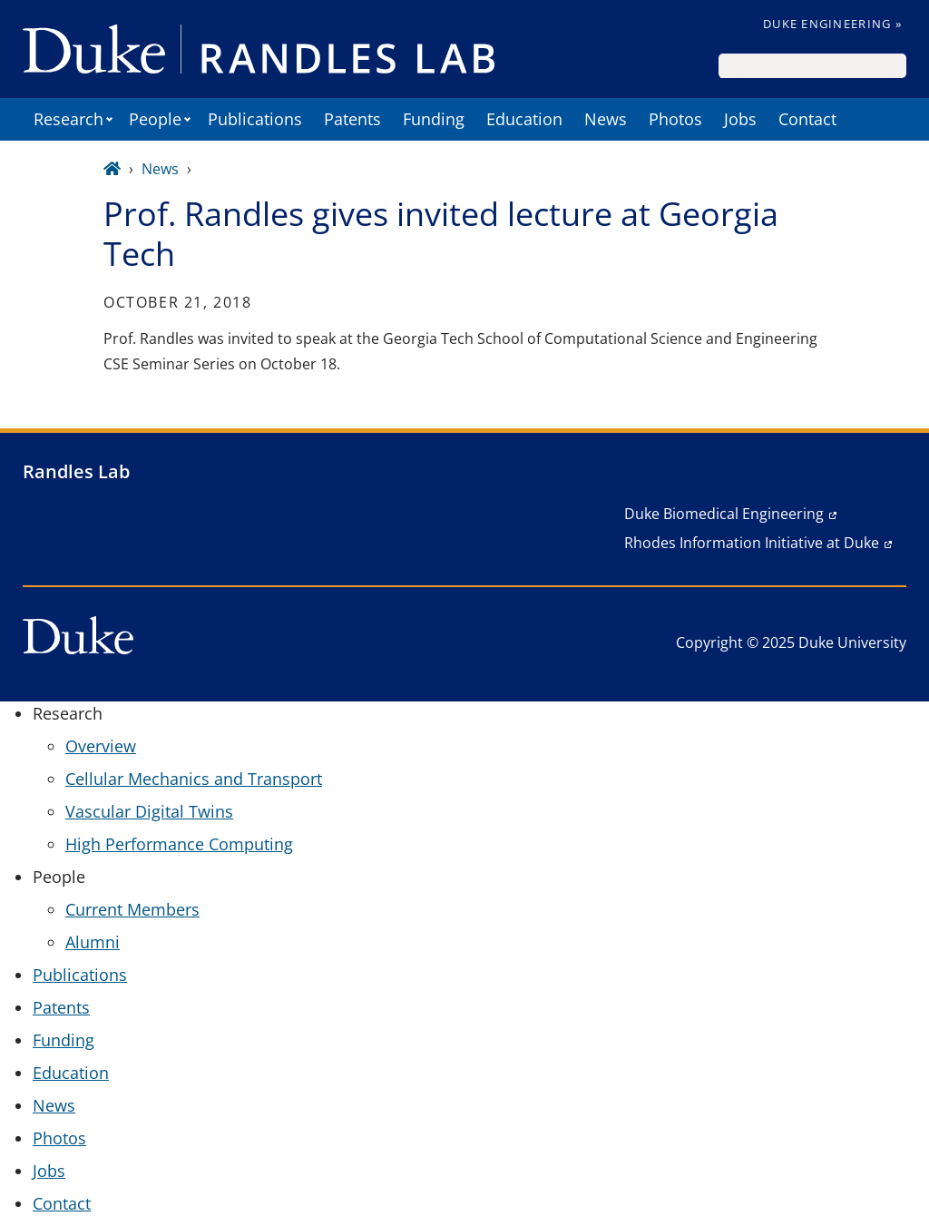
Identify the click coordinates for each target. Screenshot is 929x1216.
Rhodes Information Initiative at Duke (751, 543)
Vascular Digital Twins (149, 811)
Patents (352, 119)
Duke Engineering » (832, 23)
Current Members (132, 909)
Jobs (740, 119)
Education (524, 119)
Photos (675, 119)
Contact (807, 119)
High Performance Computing (179, 844)
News (605, 119)
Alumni (92, 942)
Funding (433, 119)
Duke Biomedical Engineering (724, 514)
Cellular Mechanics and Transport (193, 778)
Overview (100, 746)
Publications (255, 119)
